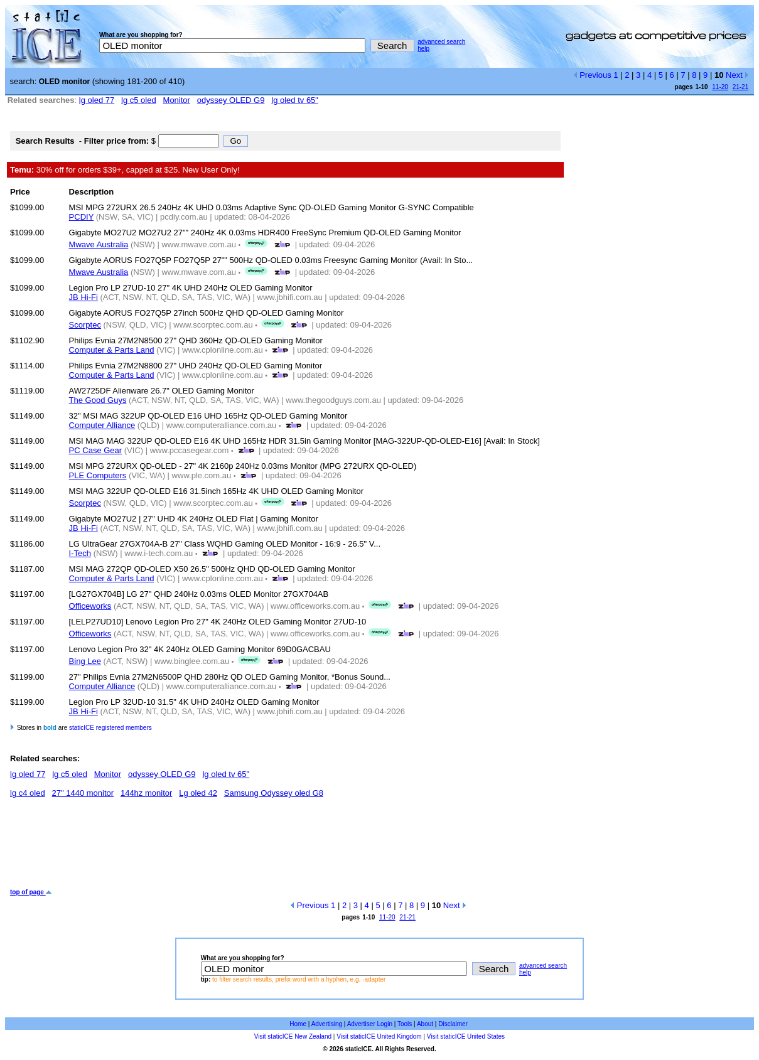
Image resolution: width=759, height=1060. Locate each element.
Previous (592, 75)
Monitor (176, 100)
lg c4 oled (27, 793)
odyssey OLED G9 (231, 100)
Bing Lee (85, 661)
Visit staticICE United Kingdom (378, 1036)
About (425, 1023)
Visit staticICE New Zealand (292, 1036)
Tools (404, 1023)
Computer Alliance (102, 425)
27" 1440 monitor (83, 793)
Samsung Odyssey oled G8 (273, 793)
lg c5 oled (138, 100)
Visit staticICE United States (466, 1036)
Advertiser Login (369, 1023)
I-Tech (80, 553)
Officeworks (90, 606)
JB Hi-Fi (83, 297)
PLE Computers (98, 475)
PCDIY (81, 217)
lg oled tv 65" (294, 100)
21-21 (741, 86)
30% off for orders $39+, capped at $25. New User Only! (125, 169)
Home (297, 1023)
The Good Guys (98, 400)
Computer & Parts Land (111, 350)
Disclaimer (453, 1023)
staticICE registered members (110, 727)
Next (737, 75)
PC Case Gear (95, 450)
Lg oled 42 (198, 793)
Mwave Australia (99, 244)
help (423, 48)
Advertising (326, 1023)
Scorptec (85, 324)
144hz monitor (146, 793)
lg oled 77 (96, 100)
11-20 (720, 86)
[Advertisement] (238, 848)
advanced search (441, 41)
